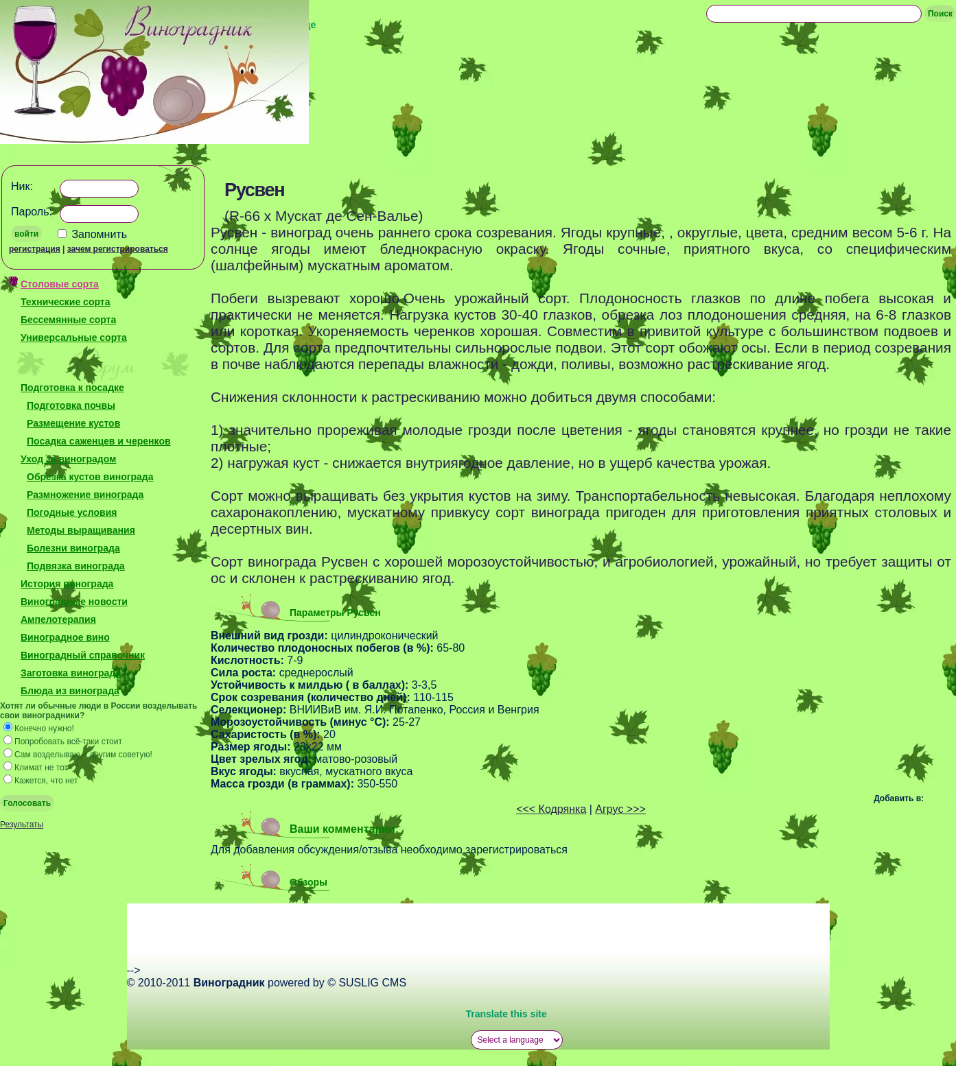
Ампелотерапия (58, 619)
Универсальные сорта (74, 337)
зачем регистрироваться (117, 249)
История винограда (67, 583)
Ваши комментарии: (344, 829)
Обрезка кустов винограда (90, 476)
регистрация (34, 249)
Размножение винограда (85, 494)
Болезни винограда (73, 548)
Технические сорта (65, 301)
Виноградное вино (65, 637)
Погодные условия (72, 512)
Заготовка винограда (71, 672)
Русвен (254, 189)
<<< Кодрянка (551, 809)
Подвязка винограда (76, 565)
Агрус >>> (620, 809)
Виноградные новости (74, 601)
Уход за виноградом (68, 458)
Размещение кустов (73, 423)
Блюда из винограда (70, 690)
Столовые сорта (60, 284)
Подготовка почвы (71, 405)
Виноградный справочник (83, 655)
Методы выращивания (81, 530)
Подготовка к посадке (72, 387)
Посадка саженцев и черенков (99, 441)
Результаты (21, 824)
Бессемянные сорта (68, 319)
